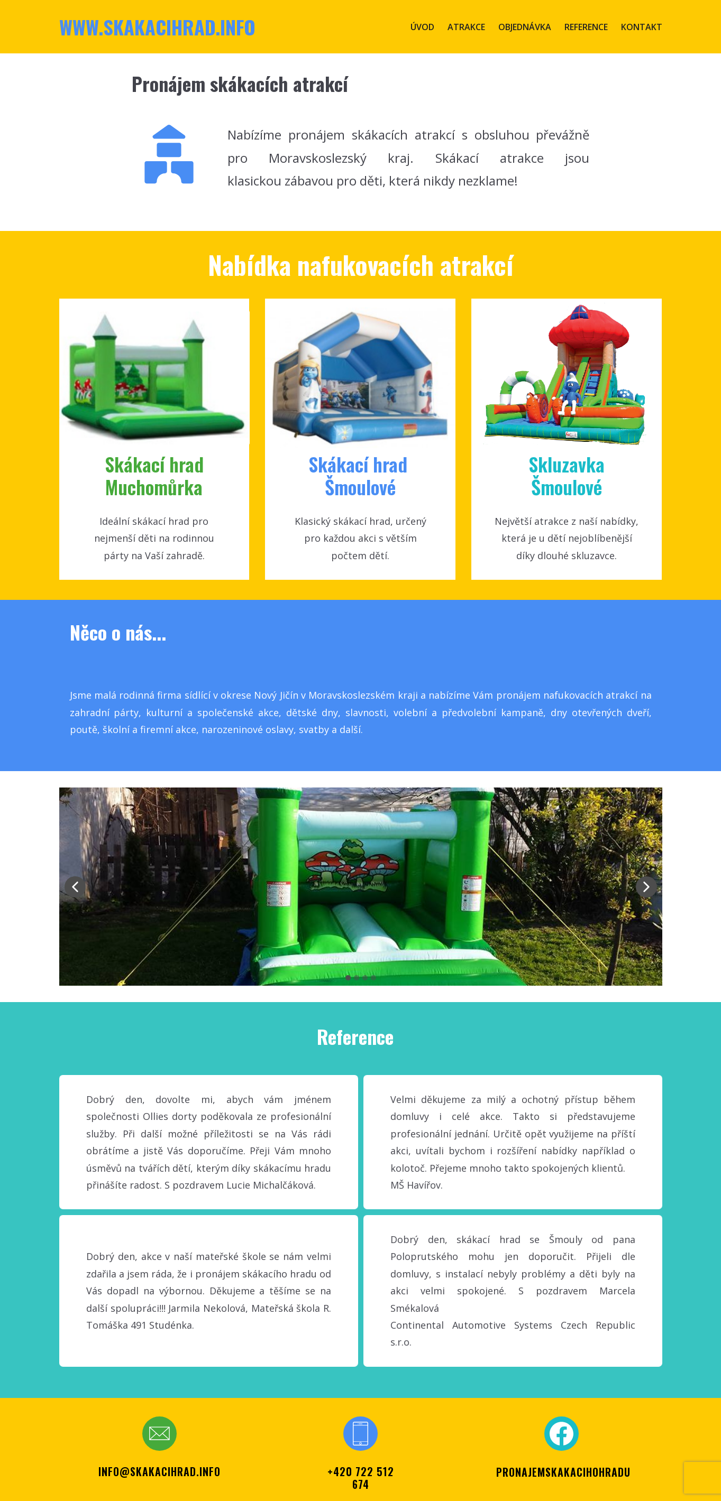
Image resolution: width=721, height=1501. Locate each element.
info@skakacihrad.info (159, 1471)
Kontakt (641, 27)
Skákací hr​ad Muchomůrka (154, 475)
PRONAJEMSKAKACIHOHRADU (563, 1472)
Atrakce (466, 27)
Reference (586, 27)
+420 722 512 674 (360, 1477)
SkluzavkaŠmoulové (566, 475)
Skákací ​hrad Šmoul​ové (360, 475)
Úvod (422, 27)
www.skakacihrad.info (157, 27)
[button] (75, 886)
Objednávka (524, 27)
